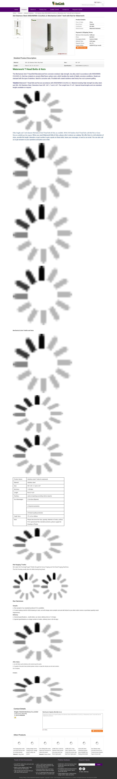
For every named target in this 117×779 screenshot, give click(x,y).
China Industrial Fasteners (33, 777)
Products (24, 9)
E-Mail (81, 771)
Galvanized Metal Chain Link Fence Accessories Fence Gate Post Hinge (45, 769)
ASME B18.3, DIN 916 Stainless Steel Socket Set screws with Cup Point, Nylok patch (57, 751)
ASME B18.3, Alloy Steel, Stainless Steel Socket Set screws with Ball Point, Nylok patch (71, 751)
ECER (95, 777)
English (99, 2)
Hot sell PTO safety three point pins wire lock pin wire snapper (24, 764)
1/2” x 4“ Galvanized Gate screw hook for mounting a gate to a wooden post (45, 773)
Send (98, 764)
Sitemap (86, 771)
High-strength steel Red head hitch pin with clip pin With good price (23, 771)
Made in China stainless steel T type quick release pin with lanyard (23, 768)
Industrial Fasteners (28, 13)
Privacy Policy (22, 777)
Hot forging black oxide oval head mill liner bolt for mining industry (18, 750)
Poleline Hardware (64, 760)
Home (16, 9)
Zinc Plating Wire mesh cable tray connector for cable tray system (45, 750)
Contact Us (65, 9)
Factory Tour (43, 9)
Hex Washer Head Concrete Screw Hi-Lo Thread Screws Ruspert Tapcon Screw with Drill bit (67, 770)
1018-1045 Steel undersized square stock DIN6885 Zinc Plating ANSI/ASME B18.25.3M (83, 752)
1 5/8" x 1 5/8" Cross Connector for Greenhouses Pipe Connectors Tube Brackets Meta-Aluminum (45, 766)
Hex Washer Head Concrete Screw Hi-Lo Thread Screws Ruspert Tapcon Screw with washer (97, 752)
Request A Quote (77, 9)
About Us (33, 9)
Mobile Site (82, 774)
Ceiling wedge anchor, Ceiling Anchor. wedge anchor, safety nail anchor (31, 751)
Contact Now (82, 47)
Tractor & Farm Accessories (23, 760)
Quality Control (54, 9)
